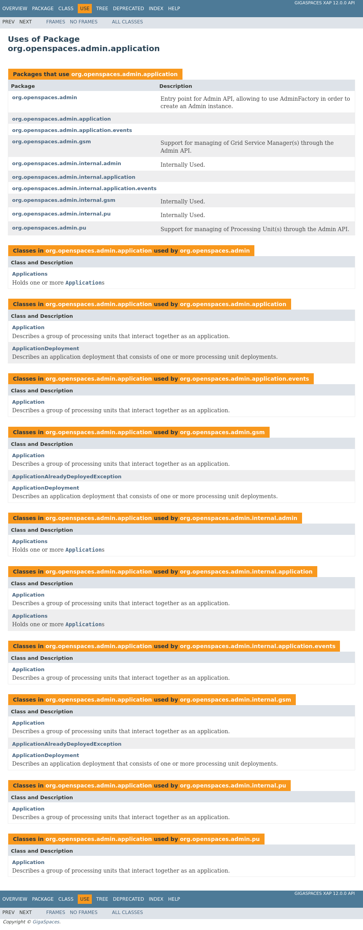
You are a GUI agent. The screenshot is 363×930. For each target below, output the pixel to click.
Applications (30, 274)
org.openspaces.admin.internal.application (73, 177)
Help (174, 8)
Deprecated (128, 8)
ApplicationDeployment (45, 348)
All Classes (127, 22)
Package (43, 8)
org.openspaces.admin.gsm (51, 141)
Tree (102, 8)
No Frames (84, 22)
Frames (55, 22)
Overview (14, 8)
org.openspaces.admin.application (124, 74)
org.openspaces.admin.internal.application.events (84, 188)
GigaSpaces (45, 922)
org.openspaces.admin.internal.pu (61, 214)
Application (28, 327)
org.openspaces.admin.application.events (72, 130)
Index (156, 8)
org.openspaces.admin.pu (49, 228)
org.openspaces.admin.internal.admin (66, 163)
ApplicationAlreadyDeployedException (67, 476)
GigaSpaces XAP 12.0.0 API (325, 2)
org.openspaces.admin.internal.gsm (63, 200)
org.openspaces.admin (44, 97)
